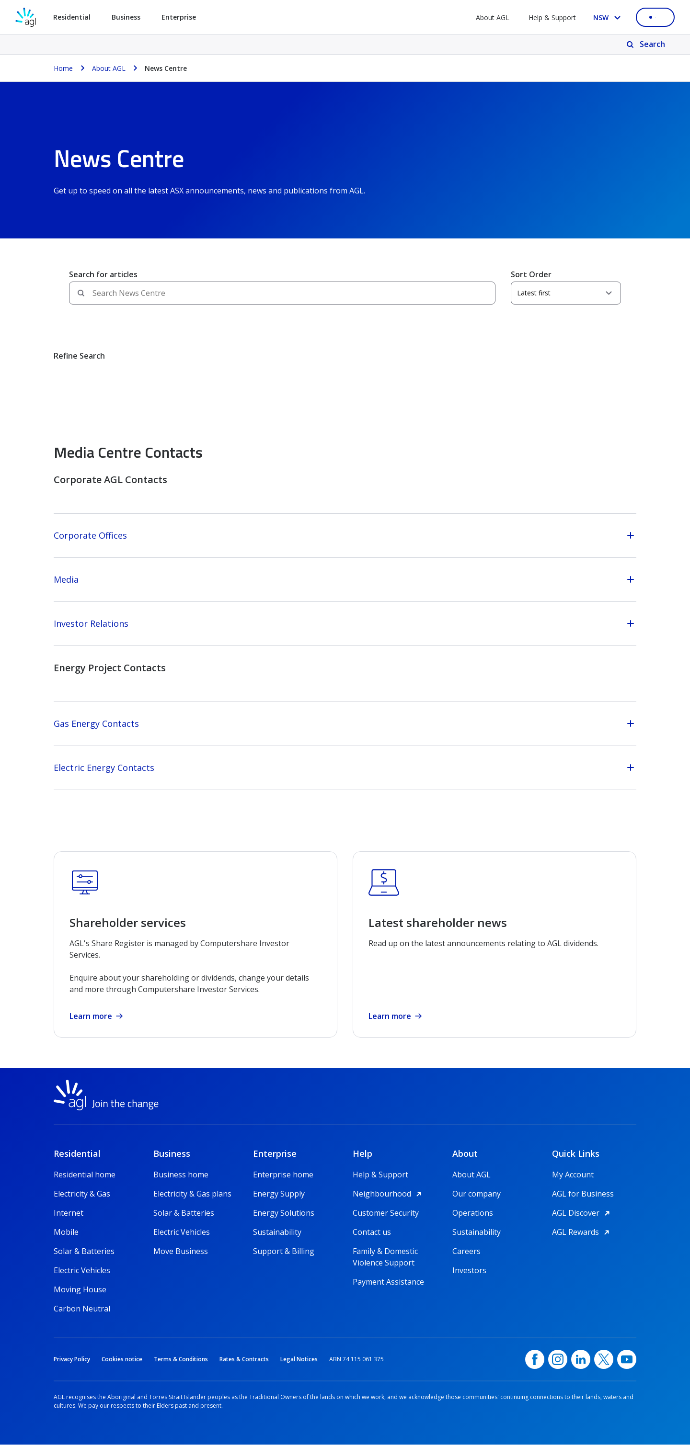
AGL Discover (582, 1214)
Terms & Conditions (181, 1360)
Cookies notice (122, 1360)
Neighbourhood (389, 1195)
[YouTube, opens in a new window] (626, 1360)
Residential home (84, 1176)
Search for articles (103, 274)
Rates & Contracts (244, 1360)
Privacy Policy (72, 1360)
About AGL (492, 17)
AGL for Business (583, 1195)
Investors (469, 1271)
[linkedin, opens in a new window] (580, 1360)
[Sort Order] (566, 293)
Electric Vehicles (82, 1271)
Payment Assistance (388, 1283)
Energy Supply (279, 1195)
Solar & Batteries (84, 1252)
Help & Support (552, 17)
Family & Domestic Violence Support (385, 1252)
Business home (180, 1176)
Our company (476, 1195)
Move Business (180, 1252)
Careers (466, 1252)
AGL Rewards (582, 1233)
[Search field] (282, 293)
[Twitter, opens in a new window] (603, 1360)
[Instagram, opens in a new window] (557, 1360)
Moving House (80, 1291)
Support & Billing (283, 1252)
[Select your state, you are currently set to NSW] (608, 17)
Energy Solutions (283, 1214)
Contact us (372, 1233)
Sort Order (531, 274)
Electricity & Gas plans (192, 1195)
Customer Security (386, 1214)
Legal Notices (299, 1360)
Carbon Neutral (82, 1310)
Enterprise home (283, 1176)
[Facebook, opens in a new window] (534, 1360)
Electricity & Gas (82, 1195)
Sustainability (277, 1233)
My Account (573, 1176)
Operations (472, 1214)
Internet (68, 1214)
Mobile (66, 1233)
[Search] (647, 44)
